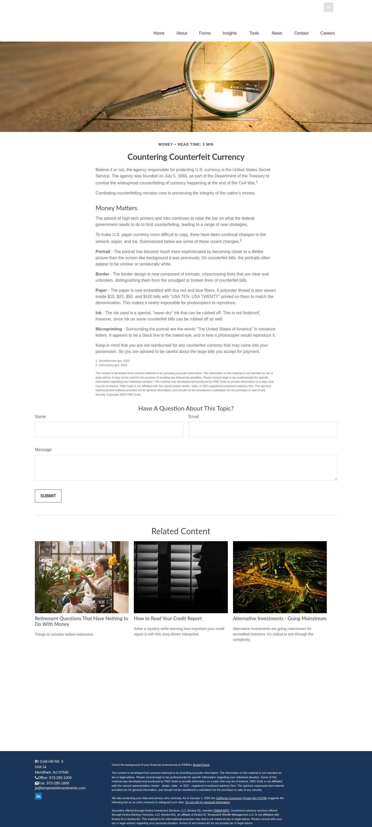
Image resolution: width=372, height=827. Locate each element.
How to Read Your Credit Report (168, 618)
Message (43, 449)
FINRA (218, 810)
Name (40, 416)
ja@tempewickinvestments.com (60, 788)
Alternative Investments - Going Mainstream (280, 618)
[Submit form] (48, 496)
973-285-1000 (60, 778)
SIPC (226, 810)
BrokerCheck (201, 764)
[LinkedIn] (328, 7)
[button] (159, 33)
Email (194, 416)
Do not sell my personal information (207, 802)
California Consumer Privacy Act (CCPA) (241, 798)
